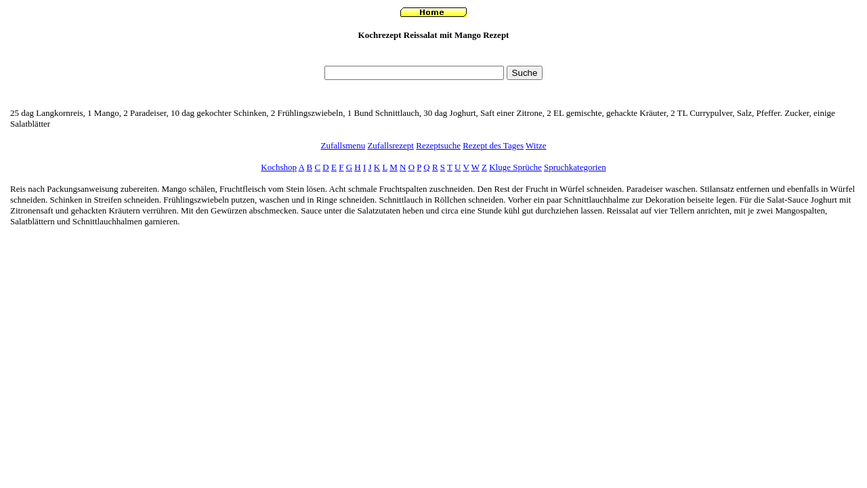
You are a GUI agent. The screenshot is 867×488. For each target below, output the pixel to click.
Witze (536, 145)
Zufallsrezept (390, 145)
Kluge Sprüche (515, 167)
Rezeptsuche (438, 145)
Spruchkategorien (575, 167)
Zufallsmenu (342, 145)
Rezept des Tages (493, 145)
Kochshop (279, 167)
